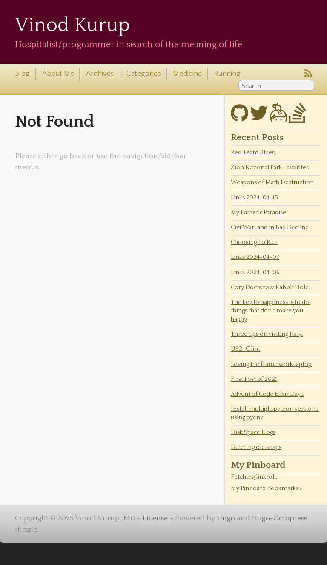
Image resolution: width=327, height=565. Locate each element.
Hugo (226, 518)
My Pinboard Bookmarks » (267, 488)
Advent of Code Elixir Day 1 (267, 394)
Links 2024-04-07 (255, 257)
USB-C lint (245, 349)
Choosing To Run (254, 242)
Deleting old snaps (256, 447)
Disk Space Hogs (253, 432)
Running (227, 73)
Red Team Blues (253, 152)
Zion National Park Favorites (270, 167)
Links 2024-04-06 (255, 272)
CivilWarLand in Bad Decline (270, 227)
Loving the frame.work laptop (271, 364)
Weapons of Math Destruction (272, 182)
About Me (58, 73)
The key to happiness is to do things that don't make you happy (270, 311)
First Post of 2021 (254, 379)
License (155, 518)
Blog (22, 73)
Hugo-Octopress (279, 518)
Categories (143, 73)
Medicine (187, 73)
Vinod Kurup (72, 25)
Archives (100, 73)
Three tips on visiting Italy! (267, 334)
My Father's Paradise (258, 212)
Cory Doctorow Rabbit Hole (270, 287)
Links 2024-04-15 (254, 197)
